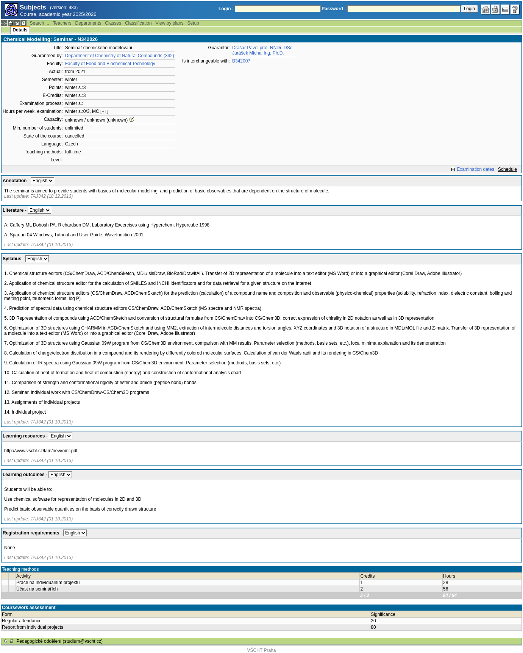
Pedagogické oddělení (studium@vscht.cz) (59, 641)
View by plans (170, 23)
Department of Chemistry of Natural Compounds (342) (119, 55)
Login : (226, 8)
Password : (334, 8)
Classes (113, 23)
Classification (138, 23)
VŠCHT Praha (261, 650)
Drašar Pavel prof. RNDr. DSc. (263, 47)
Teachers (62, 23)
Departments (88, 23)
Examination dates (475, 169)
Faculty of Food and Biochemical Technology (110, 63)
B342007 (241, 61)
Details (19, 30)
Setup (193, 23)
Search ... (39, 23)
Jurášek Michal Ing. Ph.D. (258, 53)
